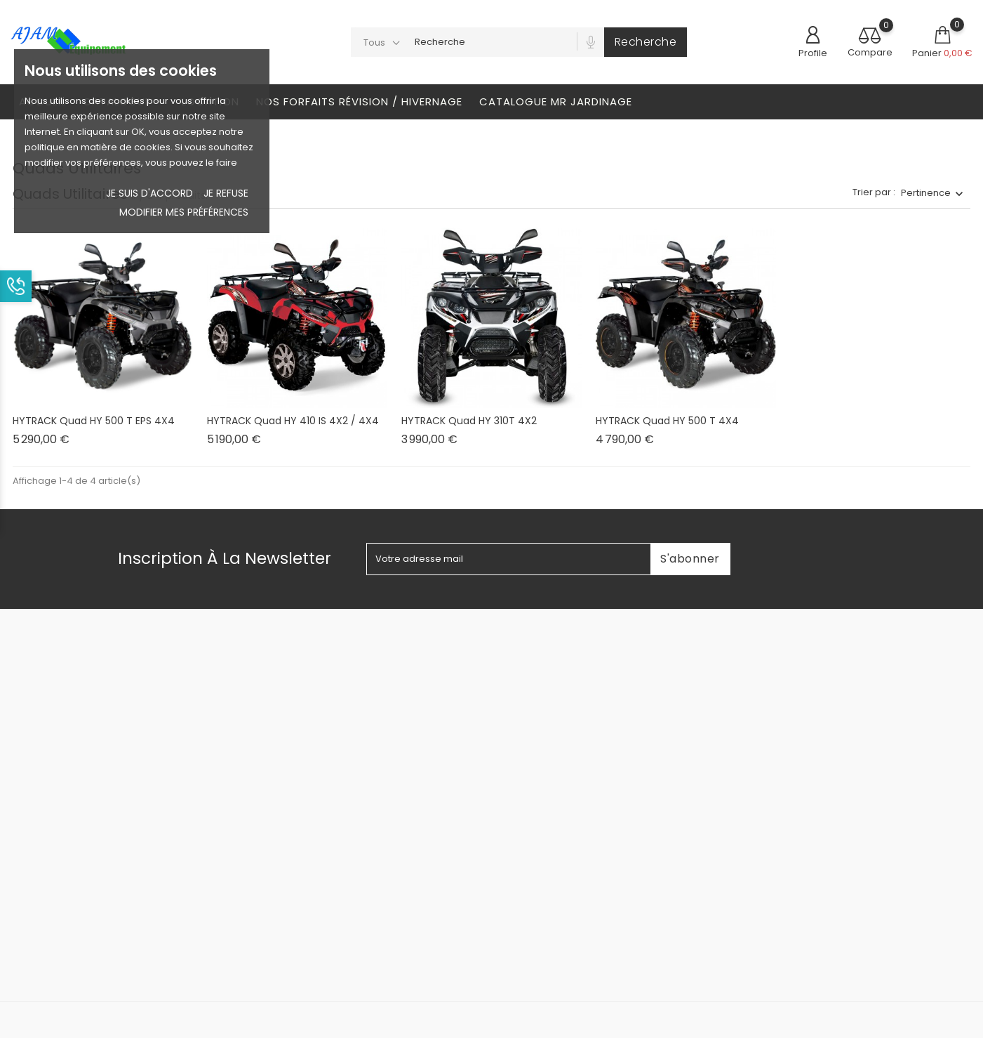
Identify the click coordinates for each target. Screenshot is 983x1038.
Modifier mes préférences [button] (183, 212)
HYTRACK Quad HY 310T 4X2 (469, 421)
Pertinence (926, 192)
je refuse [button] (225, 193)
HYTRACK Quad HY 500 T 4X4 (667, 421)
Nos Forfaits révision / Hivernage (359, 101)
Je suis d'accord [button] (149, 193)
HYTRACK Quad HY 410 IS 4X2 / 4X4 (293, 421)
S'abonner (690, 559)
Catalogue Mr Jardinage (555, 101)
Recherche (646, 42)
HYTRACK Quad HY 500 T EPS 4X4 (94, 421)
